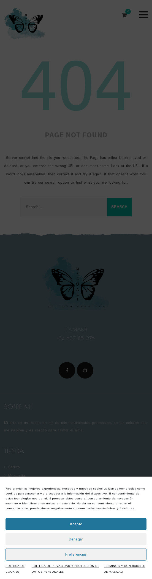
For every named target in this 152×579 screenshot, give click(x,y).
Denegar (76, 539)
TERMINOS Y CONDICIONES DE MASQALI (124, 569)
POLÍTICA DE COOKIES (15, 569)
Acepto (76, 524)
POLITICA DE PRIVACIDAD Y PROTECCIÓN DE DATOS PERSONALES (65, 569)
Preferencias (76, 554)
